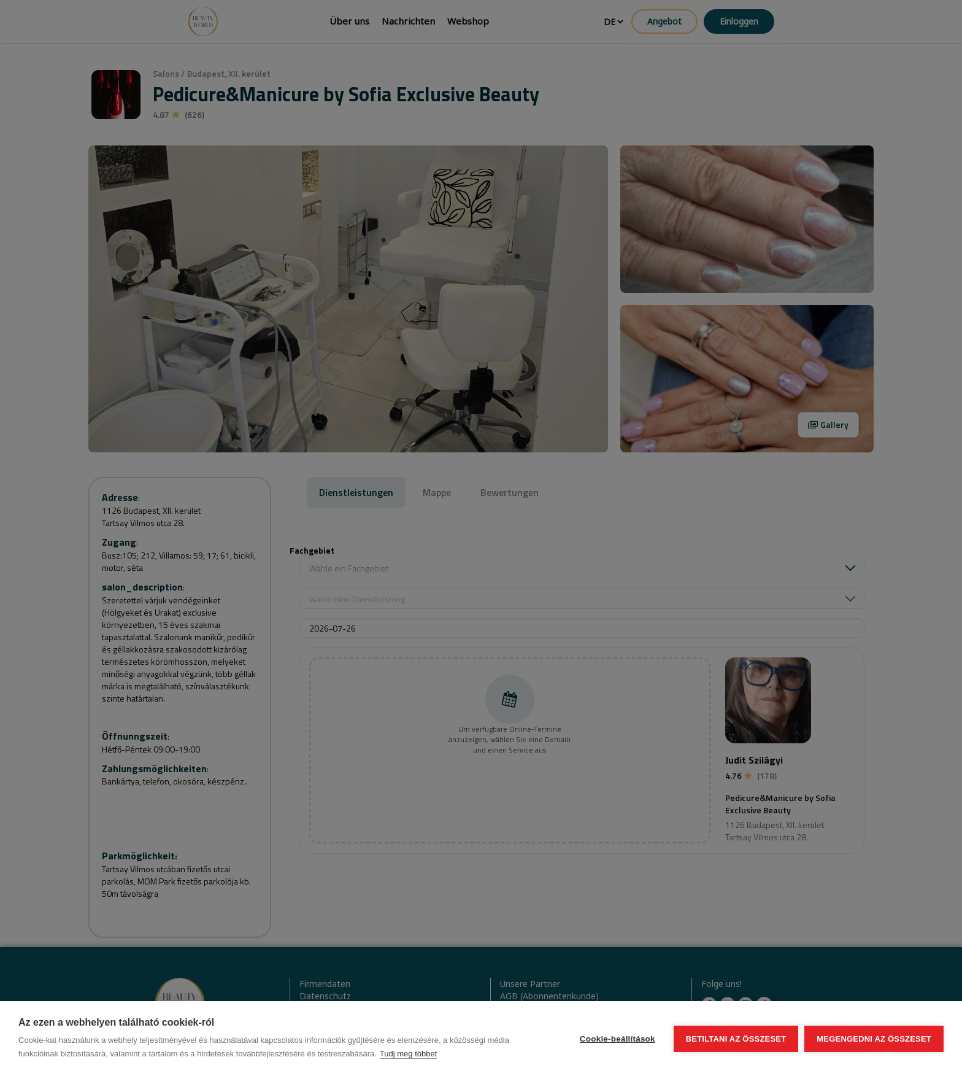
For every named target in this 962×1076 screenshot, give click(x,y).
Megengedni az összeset (874, 1038)
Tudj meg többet (408, 1053)
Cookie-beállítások (617, 1038)
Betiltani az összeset (736, 1038)
